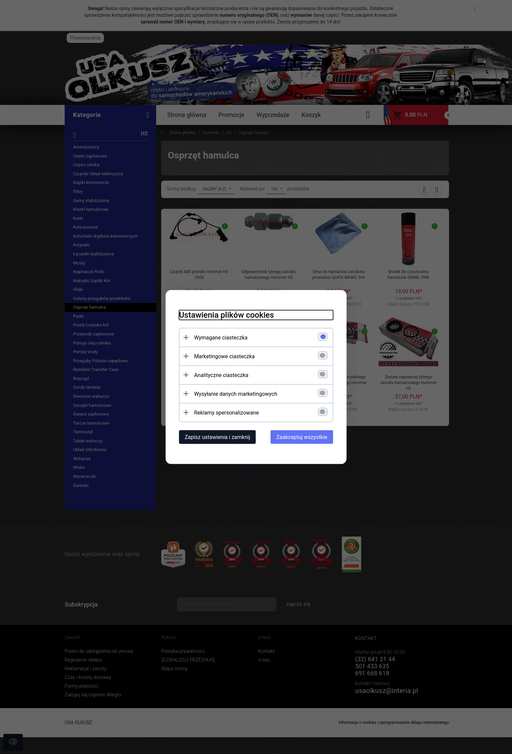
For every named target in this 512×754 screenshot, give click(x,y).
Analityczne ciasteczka (221, 375)
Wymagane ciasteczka (221, 337)
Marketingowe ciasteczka (224, 356)
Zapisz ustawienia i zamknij (217, 437)
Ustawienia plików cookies (226, 315)
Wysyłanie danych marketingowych (235, 394)
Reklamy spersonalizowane (226, 413)
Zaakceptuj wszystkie (301, 437)
